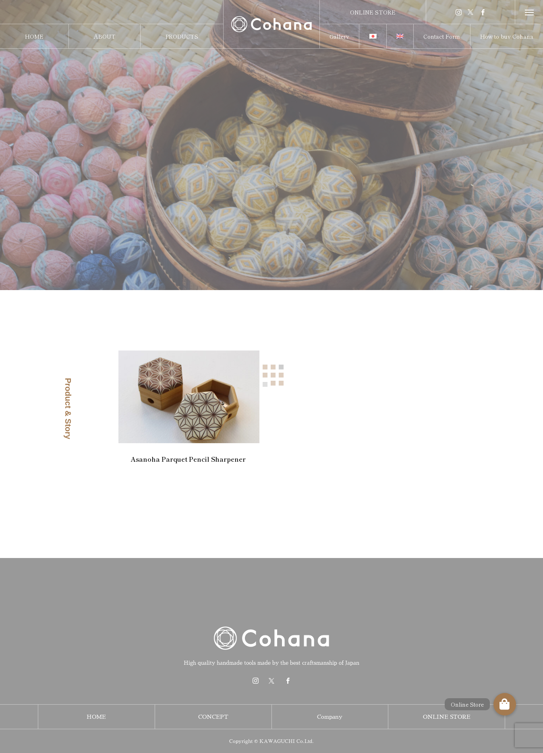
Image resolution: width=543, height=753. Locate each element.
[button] (504, 704)
